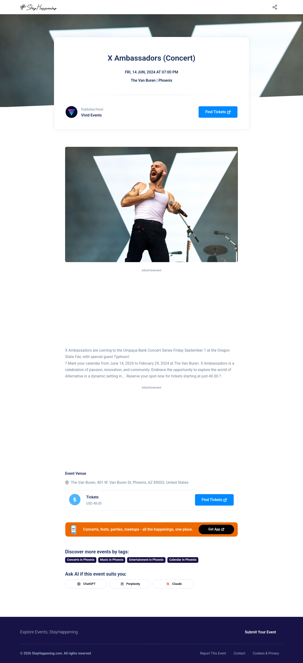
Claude (173, 584)
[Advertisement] (151, 308)
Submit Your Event (260, 632)
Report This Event (213, 653)
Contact (239, 653)
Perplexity (129, 584)
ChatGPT (85, 584)
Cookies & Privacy (266, 653)
